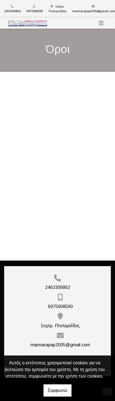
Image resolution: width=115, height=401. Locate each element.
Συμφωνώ (57, 390)
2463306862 (12, 11)
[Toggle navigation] (101, 23)
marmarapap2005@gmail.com (93, 11)
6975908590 (34, 11)
